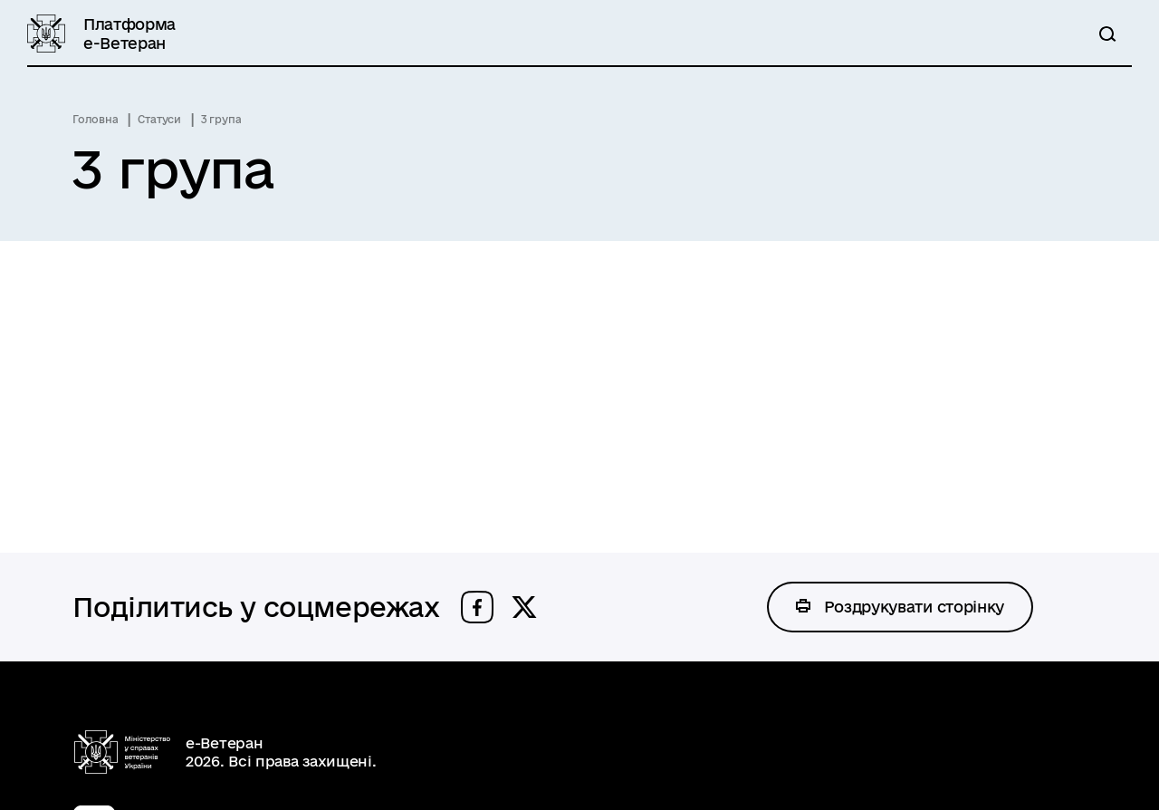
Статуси (159, 119)
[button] (477, 607)
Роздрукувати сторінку (914, 606)
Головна (95, 119)
